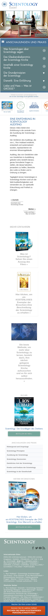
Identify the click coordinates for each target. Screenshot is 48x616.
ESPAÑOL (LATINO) (12, 565)
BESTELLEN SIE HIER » (24, 434)
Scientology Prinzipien (16, 451)
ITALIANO (18, 567)
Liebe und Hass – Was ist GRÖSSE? (17, 87)
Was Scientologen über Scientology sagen (16, 50)
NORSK (25, 563)
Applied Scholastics (34, 106)
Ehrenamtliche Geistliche (14, 577)
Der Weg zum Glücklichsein (20, 107)
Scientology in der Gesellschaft (19, 471)
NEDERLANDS (31, 561)
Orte (35, 581)
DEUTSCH (8, 563)
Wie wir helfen (7, 112)
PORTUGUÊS (29, 567)
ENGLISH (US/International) (15, 557)
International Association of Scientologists (21, 595)
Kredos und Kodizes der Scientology (21, 467)
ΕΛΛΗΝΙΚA (8, 567)
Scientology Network (34, 588)
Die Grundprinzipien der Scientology (14, 74)
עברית (34, 559)
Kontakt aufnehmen (24, 581)
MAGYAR (16, 563)
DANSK (16, 559)
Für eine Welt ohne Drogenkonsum (17, 599)
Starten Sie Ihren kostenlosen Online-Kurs (23, 591)
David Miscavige (28, 590)
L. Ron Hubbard (10, 574)
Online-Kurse (24, 579)
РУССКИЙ (11, 561)
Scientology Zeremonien (16, 459)
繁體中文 (20, 561)
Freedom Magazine (11, 597)
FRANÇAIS (25, 559)
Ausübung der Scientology (17, 455)
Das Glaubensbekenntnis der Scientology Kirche (16, 58)
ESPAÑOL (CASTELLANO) (32, 565)
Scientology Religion (12, 590)
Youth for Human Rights (26, 601)
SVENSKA (34, 563)
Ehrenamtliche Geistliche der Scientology (20, 593)
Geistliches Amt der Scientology (19, 463)
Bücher (14, 579)
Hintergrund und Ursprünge (18, 447)
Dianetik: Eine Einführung (17, 81)
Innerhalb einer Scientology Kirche (18, 66)
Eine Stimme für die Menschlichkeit (28, 575)
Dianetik (21, 588)
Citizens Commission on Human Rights (24, 601)
